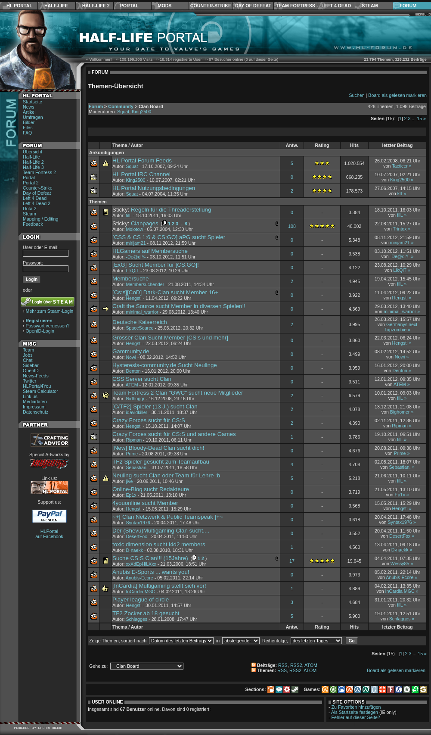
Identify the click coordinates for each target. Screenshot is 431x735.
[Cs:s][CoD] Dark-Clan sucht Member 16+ (165, 292)
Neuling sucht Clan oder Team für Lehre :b (166, 475)
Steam (370, 5)
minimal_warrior (142, 312)
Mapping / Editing (40, 218)
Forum (408, 5)
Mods (165, 5)
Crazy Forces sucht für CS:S (148, 420)
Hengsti (133, 298)
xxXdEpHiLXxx (141, 564)
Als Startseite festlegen (354, 712)
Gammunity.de (130, 351)
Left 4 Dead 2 (36, 203)
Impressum (34, 406)
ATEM (132, 384)
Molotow (134, 229)
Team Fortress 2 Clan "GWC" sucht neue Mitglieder (177, 392)
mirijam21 (136, 243)
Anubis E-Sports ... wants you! (150, 572)
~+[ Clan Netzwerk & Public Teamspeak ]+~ (167, 517)
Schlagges (136, 619)
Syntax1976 (138, 522)
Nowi (131, 357)
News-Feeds (36, 375)
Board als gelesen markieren (397, 95)
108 (292, 226)
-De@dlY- (136, 256)
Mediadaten (35, 401)
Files (28, 127)
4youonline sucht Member (145, 503)
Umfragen (33, 117)
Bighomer (400, 411)
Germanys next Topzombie (400, 327)
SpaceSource (139, 327)
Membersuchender (145, 284)
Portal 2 (31, 182)
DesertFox (136, 536)
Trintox (399, 228)
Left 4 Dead (336, 5)
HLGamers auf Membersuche (150, 251)
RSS (283, 665)
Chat (28, 360)
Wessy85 (400, 563)
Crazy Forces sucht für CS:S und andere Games (174, 434)
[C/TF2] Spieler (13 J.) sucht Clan (155, 406)
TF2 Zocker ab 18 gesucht (146, 613)
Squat (123, 111)
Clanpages (144, 223)
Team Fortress (295, 5)
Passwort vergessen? (48, 325)
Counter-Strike (210, 5)
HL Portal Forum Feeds (142, 160)
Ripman (400, 425)
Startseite (32, 101)
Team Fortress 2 (39, 172)
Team (28, 349)
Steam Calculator (40, 391)
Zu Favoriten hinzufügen (356, 707)
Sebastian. (136, 467)
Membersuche (130, 278)
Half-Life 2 (96, 5)
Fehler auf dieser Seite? (356, 717)
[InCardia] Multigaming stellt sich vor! (159, 585)
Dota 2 (29, 208)
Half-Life (56, 5)
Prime (132, 453)
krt (400, 193)
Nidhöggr (135, 398)
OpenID (31, 370)
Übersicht (32, 151)
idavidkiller (136, 412)
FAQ (27, 132)
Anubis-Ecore (139, 577)
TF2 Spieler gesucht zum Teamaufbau (160, 461)
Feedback (33, 224)
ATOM (310, 665)
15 (419, 118)
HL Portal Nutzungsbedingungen (153, 188)
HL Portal (19, 5)
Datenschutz (35, 411)
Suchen (356, 95)
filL (128, 215)
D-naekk (134, 550)
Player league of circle (140, 599)
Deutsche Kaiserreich (139, 322)
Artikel (29, 112)
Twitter (29, 380)
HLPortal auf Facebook (49, 534)
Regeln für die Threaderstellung (171, 209)
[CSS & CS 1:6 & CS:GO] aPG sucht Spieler (168, 237)
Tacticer (400, 165)
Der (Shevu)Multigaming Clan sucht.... (160, 530)
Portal (129, 5)
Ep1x (131, 495)
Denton (133, 371)
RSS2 (296, 665)
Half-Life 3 (33, 167)
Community (120, 106)
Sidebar (31, 365)
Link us (30, 396)
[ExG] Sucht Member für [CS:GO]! (155, 265)
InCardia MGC (140, 591)
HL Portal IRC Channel (141, 174)
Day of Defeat (253, 5)
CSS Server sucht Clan (141, 379)
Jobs (28, 355)
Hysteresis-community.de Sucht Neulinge (164, 365)
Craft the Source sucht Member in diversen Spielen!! (178, 306)
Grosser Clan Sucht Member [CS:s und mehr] (170, 337)
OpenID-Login (40, 330)
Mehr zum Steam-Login (50, 311)
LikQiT (132, 270)
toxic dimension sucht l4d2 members (158, 544)
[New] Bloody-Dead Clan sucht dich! (158, 448)
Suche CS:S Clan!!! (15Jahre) (150, 558)
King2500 (141, 111)
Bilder (28, 122)
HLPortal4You (37, 386)
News (28, 106)
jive (129, 481)
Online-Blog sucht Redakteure (150, 489)
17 (292, 561)
